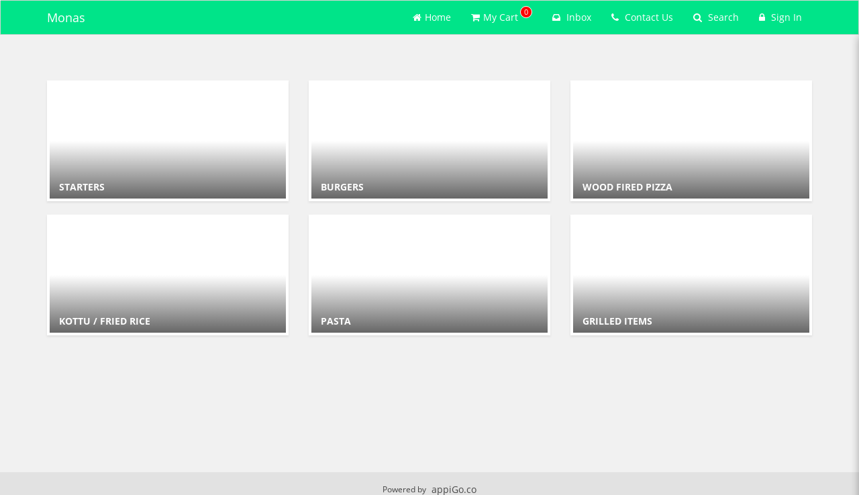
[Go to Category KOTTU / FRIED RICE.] (168, 275)
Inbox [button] (571, 17)
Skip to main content (0, 0)
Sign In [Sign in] (780, 17)
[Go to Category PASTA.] (429, 275)
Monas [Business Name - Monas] (66, 17)
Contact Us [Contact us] (642, 17)
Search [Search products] (716, 17)
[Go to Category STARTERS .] (168, 140)
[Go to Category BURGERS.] (429, 140)
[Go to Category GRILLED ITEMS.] (691, 275)
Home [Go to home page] (432, 17)
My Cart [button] (501, 14)
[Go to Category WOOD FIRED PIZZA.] (691, 140)
